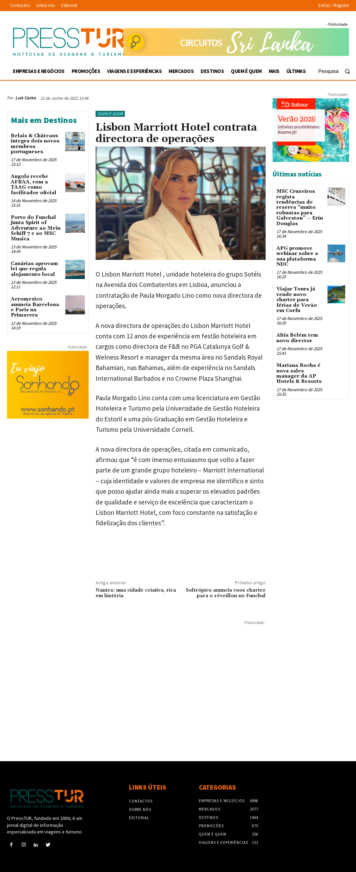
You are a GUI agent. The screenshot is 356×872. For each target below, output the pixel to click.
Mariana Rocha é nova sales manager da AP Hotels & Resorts (299, 373)
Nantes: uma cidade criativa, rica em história (136, 593)
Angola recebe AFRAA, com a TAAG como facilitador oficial (33, 184)
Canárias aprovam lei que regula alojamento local (34, 269)
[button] (337, 71)
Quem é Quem (110, 114)
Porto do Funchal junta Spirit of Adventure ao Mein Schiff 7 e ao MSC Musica (35, 228)
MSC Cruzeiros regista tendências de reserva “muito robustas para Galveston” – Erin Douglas (299, 207)
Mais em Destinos (44, 120)
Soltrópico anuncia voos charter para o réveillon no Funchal (226, 593)
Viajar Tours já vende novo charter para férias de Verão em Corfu (296, 300)
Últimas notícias (297, 174)
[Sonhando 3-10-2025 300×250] (48, 385)
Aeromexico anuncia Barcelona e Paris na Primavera (35, 307)
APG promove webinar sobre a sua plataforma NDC (297, 256)
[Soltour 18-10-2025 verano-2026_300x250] (311, 130)
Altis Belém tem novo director (297, 338)
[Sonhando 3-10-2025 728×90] (236, 42)
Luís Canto (25, 98)
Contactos (141, 801)
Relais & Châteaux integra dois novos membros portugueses (35, 144)
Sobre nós (140, 809)
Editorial (139, 817)
